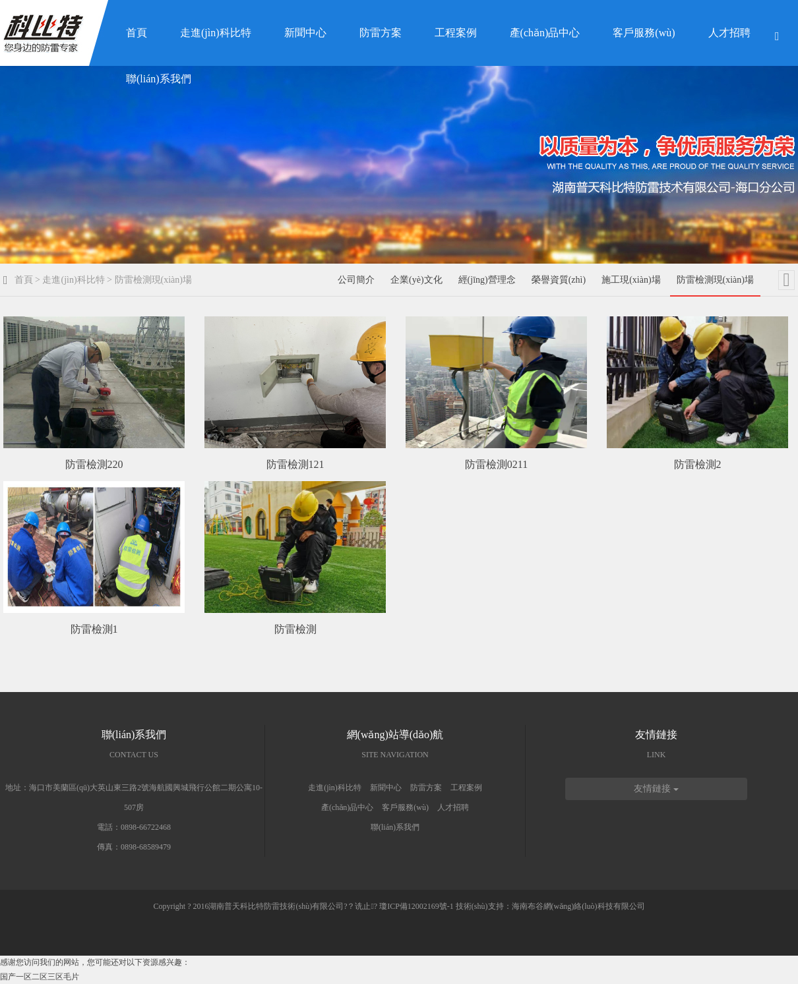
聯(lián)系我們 (158, 78)
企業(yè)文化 (416, 280)
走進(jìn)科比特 (215, 32)
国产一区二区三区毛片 (39, 976)
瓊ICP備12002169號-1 (416, 906)
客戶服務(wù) (644, 32)
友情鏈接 (656, 789)
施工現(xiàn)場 (630, 280)
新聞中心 (305, 32)
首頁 (136, 32)
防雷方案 (380, 32)
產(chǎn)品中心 (545, 32)
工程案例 (456, 32)
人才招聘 (729, 32)
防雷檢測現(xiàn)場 (153, 280)
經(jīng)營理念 (487, 280)
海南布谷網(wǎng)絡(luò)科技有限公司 (578, 906)
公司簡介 (356, 280)
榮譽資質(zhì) (559, 280)
